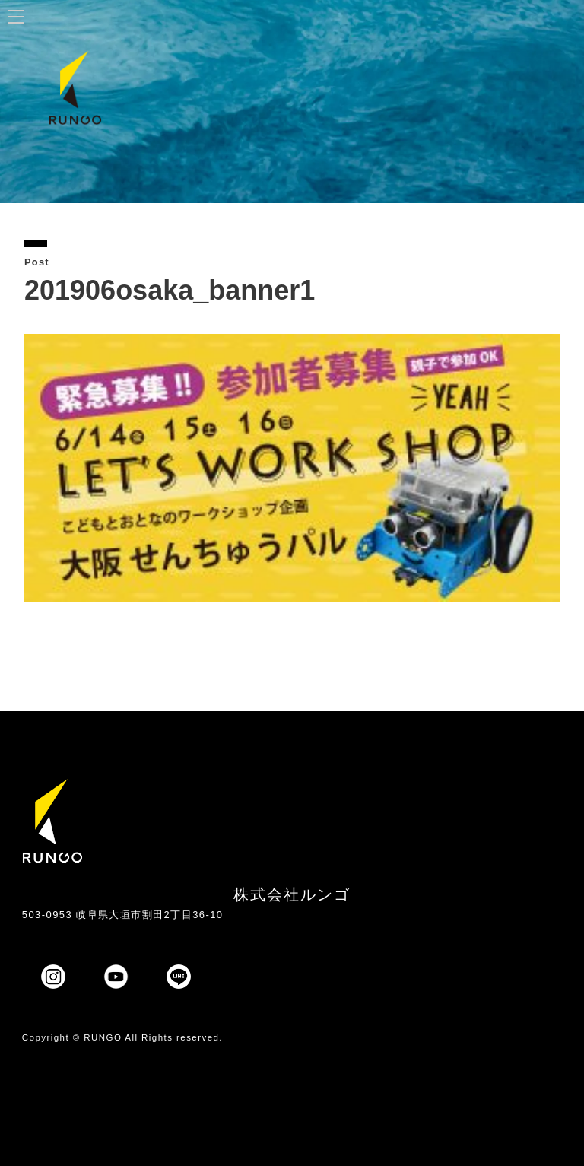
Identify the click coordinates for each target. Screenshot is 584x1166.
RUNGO (103, 1037)
